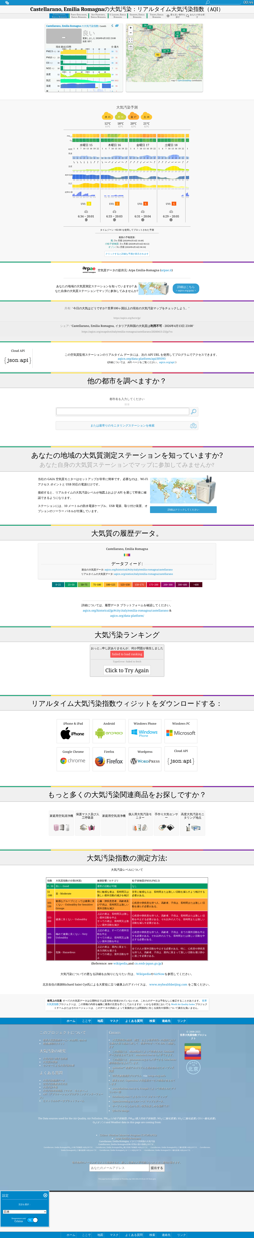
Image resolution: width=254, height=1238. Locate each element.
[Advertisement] (127, 646)
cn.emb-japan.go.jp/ (148, 1099)
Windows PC (181, 776)
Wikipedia (143, 1110)
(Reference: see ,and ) (127, 1057)
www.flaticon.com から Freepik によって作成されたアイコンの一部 (142, 1226)
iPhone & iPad (73, 776)
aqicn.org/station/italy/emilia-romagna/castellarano (143, 573)
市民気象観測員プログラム (126, 1211)
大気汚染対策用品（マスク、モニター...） (66, 1226)
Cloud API (181, 803)
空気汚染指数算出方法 (55, 1219)
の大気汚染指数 (72, 25)
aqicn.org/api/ (167, 362)
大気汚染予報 (50, 1223)
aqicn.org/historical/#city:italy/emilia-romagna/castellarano (139, 569)
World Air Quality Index (183, 1140)
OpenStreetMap (184, 80)
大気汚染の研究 (53, 1186)
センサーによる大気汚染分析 (59, 1201)
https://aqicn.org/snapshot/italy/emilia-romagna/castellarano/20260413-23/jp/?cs (127, 331)
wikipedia (120, 1099)
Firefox (109, 804)
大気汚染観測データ (54, 1216)
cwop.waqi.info (157, 1211)
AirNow (159, 1110)
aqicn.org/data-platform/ (127, 616)
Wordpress (145, 804)
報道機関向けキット (54, 1179)
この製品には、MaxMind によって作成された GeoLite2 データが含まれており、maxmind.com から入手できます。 (142, 1189)
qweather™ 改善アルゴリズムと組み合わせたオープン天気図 (141, 1205)
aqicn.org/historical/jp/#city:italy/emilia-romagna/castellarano (125, 610)
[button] (158, 57)
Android (109, 776)
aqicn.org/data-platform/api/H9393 (142, 359)
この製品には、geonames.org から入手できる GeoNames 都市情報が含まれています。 (142, 1197)
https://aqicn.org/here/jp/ (127, 317)
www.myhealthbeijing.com (168, 1120)
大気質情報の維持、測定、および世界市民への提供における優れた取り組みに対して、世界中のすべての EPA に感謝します (142, 1179)
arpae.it (166, 270)
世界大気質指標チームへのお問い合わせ (65, 1176)
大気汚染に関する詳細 (55, 1194)
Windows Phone (145, 776)
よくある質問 (51, 1208)
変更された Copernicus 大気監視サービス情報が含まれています (142, 1218)
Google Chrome (73, 804)
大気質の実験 (50, 1197)
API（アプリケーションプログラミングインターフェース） (71, 1231)
